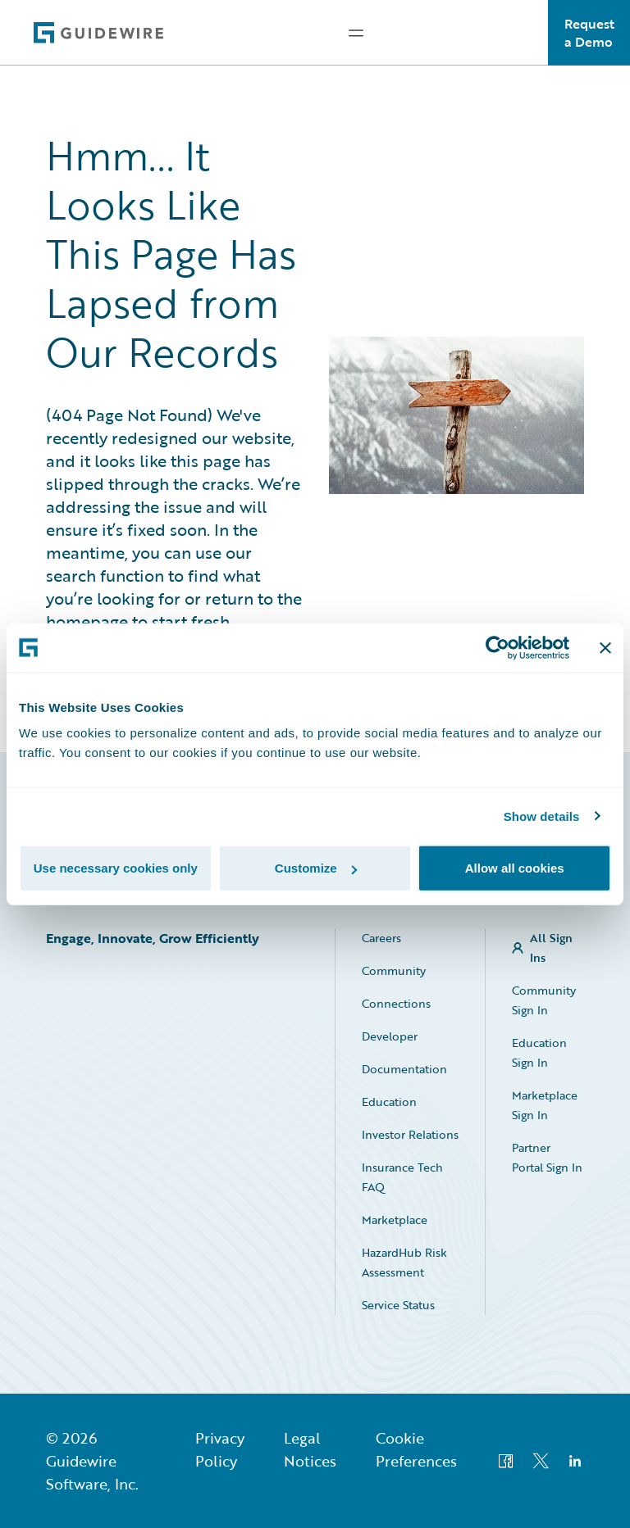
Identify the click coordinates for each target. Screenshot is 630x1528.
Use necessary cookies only (116, 868)
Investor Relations (410, 1134)
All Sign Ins (551, 947)
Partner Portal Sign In (547, 1157)
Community (394, 970)
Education (389, 1101)
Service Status (398, 1304)
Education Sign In (539, 1052)
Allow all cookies (514, 868)
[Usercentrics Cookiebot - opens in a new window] (497, 647)
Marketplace (394, 1219)
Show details (542, 816)
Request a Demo (589, 33)
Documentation (404, 1068)
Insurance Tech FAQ (402, 1176)
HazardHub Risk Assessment (404, 1262)
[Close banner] (605, 647)
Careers (381, 937)
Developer (390, 1036)
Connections (396, 1003)
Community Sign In (544, 1000)
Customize (316, 868)
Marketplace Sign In (545, 1104)
